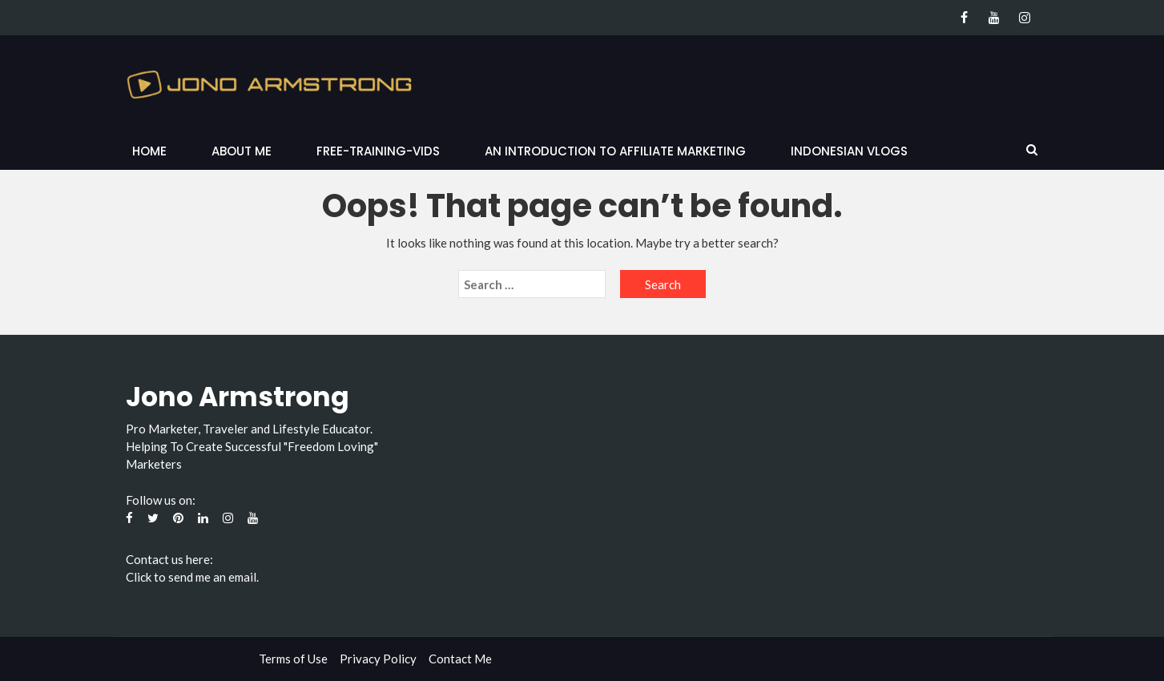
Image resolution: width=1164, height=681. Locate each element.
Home (149, 151)
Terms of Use (293, 658)
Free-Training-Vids (378, 151)
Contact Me (460, 658)
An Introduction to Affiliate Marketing (615, 151)
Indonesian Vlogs (849, 151)
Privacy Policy (378, 658)
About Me (241, 151)
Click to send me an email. (192, 577)
